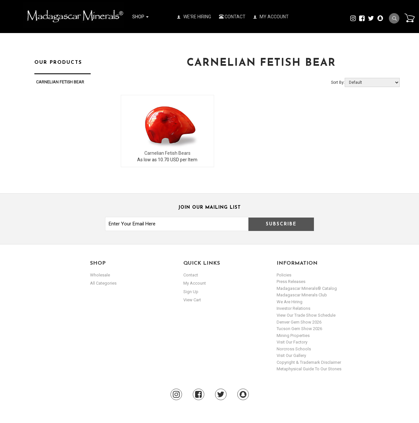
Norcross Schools (294, 348)
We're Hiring (194, 16)
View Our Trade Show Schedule (306, 315)
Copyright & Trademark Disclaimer (309, 362)
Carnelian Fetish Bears (167, 153)
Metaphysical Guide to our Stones (309, 368)
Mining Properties (293, 335)
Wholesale (100, 275)
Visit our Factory (292, 342)
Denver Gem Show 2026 (299, 322)
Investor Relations (293, 308)
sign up (190, 291)
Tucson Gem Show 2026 (299, 328)
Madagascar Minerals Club (302, 294)
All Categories (103, 283)
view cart (192, 299)
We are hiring (289, 301)
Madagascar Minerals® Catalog (307, 288)
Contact (232, 16)
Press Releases (291, 281)
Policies (284, 275)
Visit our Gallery (291, 355)
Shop (140, 16)
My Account (271, 16)
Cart (409, 17)
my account (194, 283)
